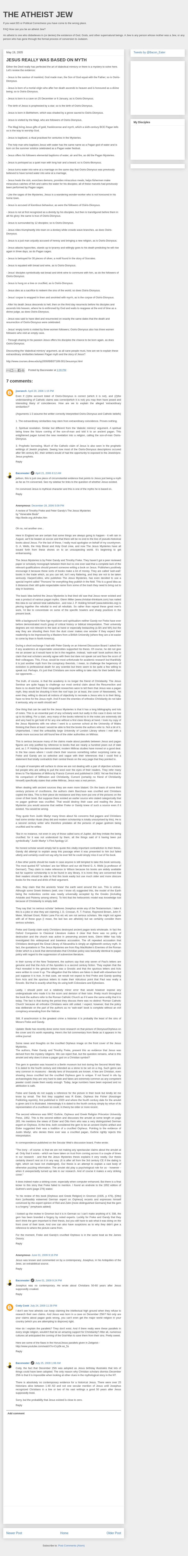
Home (64, 1533)
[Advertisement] (64, 1515)
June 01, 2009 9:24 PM (48, 1280)
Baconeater (23, 473)
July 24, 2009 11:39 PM (43, 1305)
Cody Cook (22, 1305)
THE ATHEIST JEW (38, 14)
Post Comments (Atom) (71, 1545)
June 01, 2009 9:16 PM (45, 1255)
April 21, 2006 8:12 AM (48, 473)
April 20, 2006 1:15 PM (41, 390)
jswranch (21, 390)
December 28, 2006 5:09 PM (48, 505)
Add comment (16, 1413)
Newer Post (14, 1533)
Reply (19, 461)
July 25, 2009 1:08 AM (48, 1363)
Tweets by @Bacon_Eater (149, 52)
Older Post (114, 1533)
